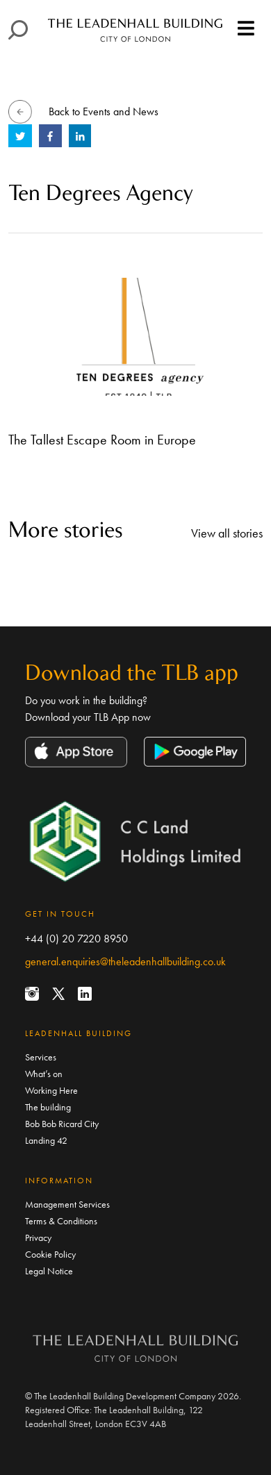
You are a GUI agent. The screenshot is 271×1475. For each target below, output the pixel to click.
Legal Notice (49, 1271)
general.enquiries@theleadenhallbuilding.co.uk (125, 961)
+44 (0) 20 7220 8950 (76, 938)
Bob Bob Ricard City (62, 1123)
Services (40, 1057)
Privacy (38, 1237)
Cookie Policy (50, 1254)
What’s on (44, 1073)
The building (48, 1107)
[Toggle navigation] (246, 29)
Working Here (51, 1090)
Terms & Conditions (61, 1221)
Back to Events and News (103, 111)
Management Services (67, 1204)
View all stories (227, 533)
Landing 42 (46, 1140)
